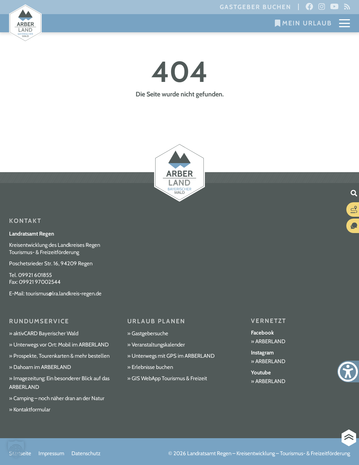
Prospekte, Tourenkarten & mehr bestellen (61, 356)
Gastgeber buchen (255, 7)
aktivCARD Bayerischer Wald (45, 333)
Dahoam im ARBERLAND (42, 367)
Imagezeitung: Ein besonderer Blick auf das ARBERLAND (59, 382)
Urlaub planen (156, 321)
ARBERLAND (270, 341)
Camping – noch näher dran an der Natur (58, 398)
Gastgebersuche (150, 333)
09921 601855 (35, 275)
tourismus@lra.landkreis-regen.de (64, 293)
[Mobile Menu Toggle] (344, 23)
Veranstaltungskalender (158, 344)
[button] (16, 449)
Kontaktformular (31, 409)
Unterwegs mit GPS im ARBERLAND (173, 356)
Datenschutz (85, 453)
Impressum (51, 453)
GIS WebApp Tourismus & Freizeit (169, 378)
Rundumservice (39, 321)
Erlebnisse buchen (152, 367)
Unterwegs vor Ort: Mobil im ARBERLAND (61, 344)
